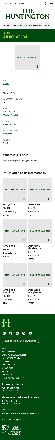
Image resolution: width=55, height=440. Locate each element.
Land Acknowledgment (14, 355)
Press (5, 371)
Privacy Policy (9, 410)
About (5, 348)
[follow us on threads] (17, 333)
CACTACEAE (9, 111)
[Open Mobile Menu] (51, 4)
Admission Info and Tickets (20, 397)
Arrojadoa (7, 134)
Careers (6, 362)
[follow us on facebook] (10, 333)
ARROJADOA (9, 124)
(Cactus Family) (10, 115)
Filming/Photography (13, 378)
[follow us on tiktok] (4, 333)
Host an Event (9, 365)
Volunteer (7, 368)
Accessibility (8, 352)
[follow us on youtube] (30, 333)
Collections (17, 25)
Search (27, 25)
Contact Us (8, 375)
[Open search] (45, 4)
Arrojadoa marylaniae (34, 291)
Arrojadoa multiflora (9, 291)
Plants (6, 83)
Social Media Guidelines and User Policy (21, 413)
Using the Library (11, 358)
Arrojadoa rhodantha (34, 247)
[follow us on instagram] (23, 333)
